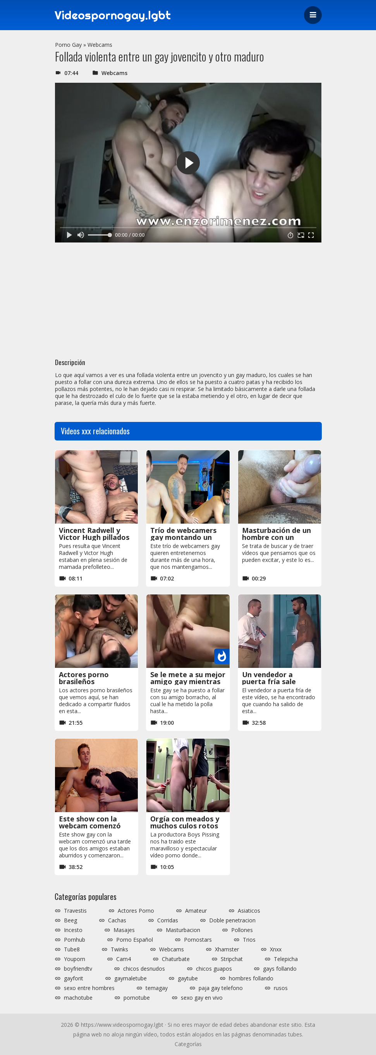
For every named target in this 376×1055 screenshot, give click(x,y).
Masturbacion (183, 930)
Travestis (75, 911)
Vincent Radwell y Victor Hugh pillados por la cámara (94, 537)
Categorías (188, 1044)
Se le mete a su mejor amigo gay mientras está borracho (187, 681)
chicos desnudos (144, 969)
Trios (249, 940)
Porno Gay (68, 44)
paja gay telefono (221, 988)
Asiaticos (249, 911)
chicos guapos (214, 969)
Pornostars (198, 940)
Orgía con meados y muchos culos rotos (184, 822)
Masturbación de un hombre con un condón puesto (276, 537)
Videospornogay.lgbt (113, 15)
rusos (281, 988)
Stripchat (232, 959)
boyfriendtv (78, 969)
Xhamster (227, 949)
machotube (78, 998)
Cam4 (123, 959)
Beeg (70, 920)
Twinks (119, 949)
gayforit (73, 978)
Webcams (100, 44)
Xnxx (276, 949)
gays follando (280, 969)
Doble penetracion (232, 920)
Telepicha (286, 959)
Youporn (74, 959)
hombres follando (251, 978)
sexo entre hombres (89, 988)
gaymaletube (130, 978)
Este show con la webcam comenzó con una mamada (90, 825)
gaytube (188, 978)
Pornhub (74, 940)
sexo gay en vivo (202, 998)
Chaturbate (176, 959)
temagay (157, 988)
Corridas (167, 920)
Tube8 (72, 949)
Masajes (124, 930)
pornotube (137, 998)
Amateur (196, 911)
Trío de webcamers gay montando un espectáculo (183, 537)
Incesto (73, 930)
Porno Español (134, 940)
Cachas (117, 920)
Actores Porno (136, 911)
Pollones (242, 930)
